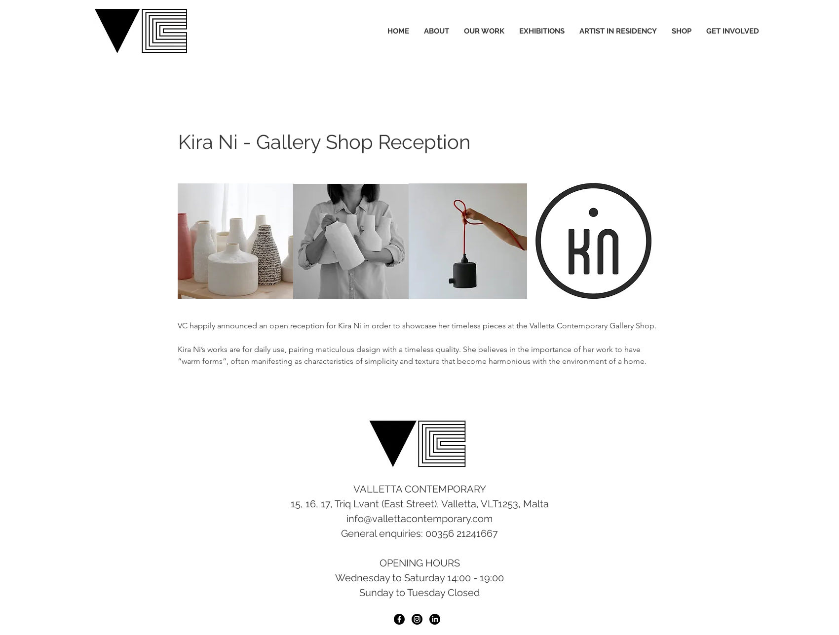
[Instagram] (417, 619)
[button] (468, 241)
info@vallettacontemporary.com (419, 519)
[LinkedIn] (434, 619)
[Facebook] (399, 619)
